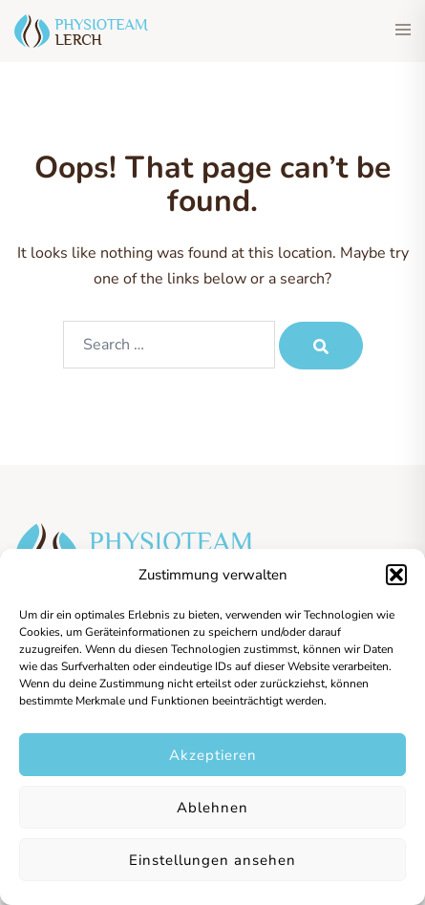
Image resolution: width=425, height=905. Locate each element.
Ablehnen (212, 807)
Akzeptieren (213, 755)
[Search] (321, 345)
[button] (396, 574)
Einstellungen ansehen (212, 860)
